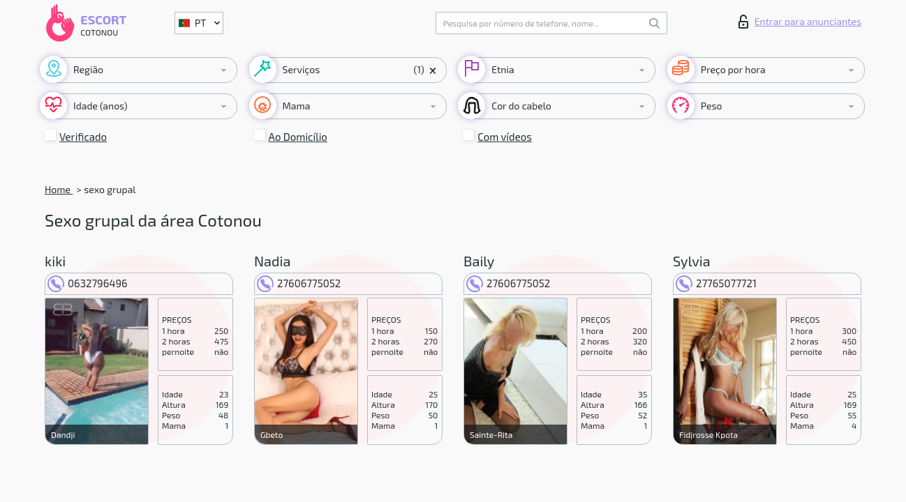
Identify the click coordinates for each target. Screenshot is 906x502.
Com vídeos (504, 136)
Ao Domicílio (298, 136)
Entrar (799, 21)
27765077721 (716, 283)
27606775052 (299, 283)
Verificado (83, 136)
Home (59, 189)
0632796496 (87, 283)
